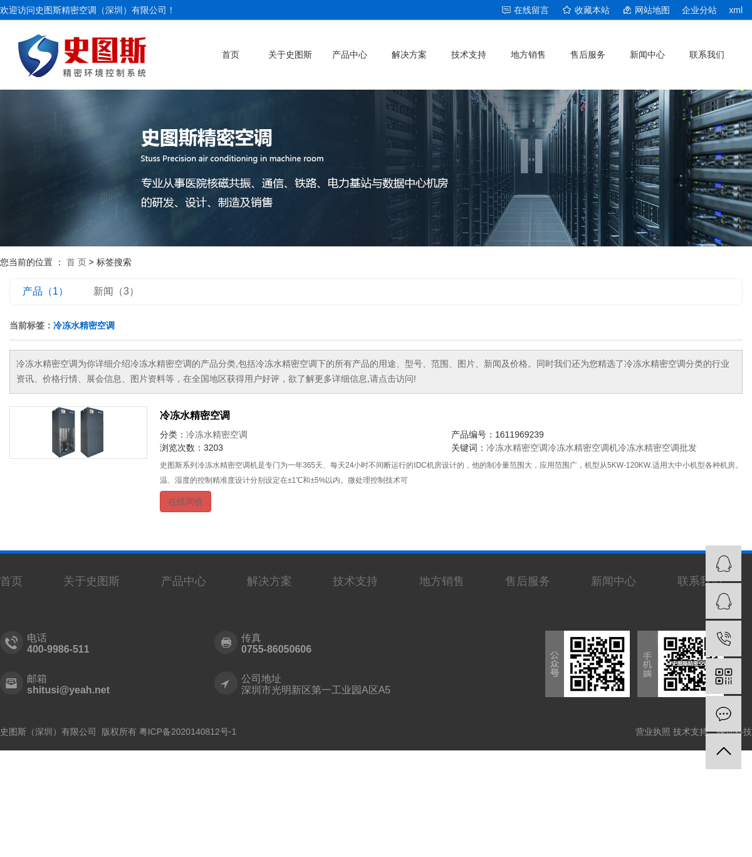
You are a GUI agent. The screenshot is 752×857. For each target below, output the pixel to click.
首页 (230, 55)
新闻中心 (647, 55)
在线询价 (185, 502)
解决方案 (409, 55)
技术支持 (468, 55)
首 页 (76, 262)
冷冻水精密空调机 (583, 448)
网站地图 (652, 10)
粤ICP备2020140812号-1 (188, 732)
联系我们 (706, 55)
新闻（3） (116, 291)
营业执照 (653, 732)
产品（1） (45, 291)
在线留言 (531, 10)
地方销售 (528, 55)
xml (736, 10)
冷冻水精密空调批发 (657, 448)
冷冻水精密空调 (195, 415)
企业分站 (699, 10)
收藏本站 (592, 10)
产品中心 (349, 55)
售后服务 (587, 55)
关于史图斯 (290, 55)
